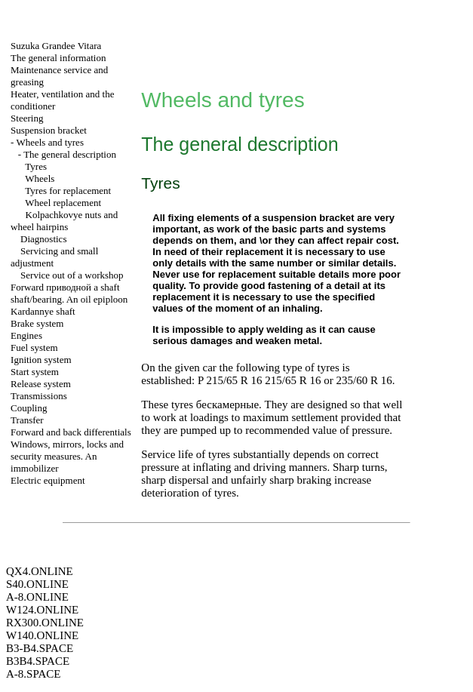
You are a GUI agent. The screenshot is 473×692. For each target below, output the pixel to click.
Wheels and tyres (50, 142)
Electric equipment (48, 480)
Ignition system (41, 359)
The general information (58, 57)
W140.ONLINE (42, 635)
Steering (27, 118)
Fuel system (34, 347)
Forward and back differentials (71, 432)
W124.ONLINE (42, 610)
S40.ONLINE (37, 584)
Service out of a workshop (71, 275)
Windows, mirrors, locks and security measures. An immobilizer (67, 456)
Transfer (27, 420)
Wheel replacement (63, 202)
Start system (35, 371)
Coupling (29, 408)
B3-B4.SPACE (39, 648)
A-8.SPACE (33, 674)
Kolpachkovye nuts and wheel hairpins (64, 220)
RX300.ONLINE (45, 623)
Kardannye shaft (43, 311)
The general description (69, 154)
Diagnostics (43, 239)
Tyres (36, 166)
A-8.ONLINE (37, 597)
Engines (26, 335)
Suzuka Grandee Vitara (56, 45)
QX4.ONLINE (39, 571)
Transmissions (39, 395)
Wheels (39, 178)
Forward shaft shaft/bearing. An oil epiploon (69, 293)
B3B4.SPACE (37, 661)
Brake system (37, 323)
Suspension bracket (49, 130)
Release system (41, 383)
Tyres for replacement (68, 190)
